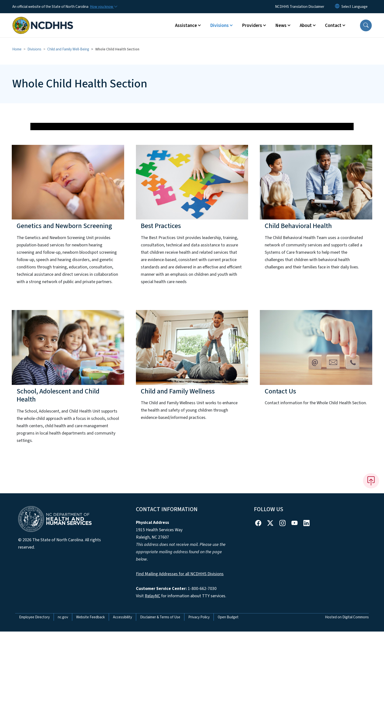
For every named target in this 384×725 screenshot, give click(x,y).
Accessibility (122, 710)
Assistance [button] (186, 25)
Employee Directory (34, 710)
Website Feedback (90, 710)
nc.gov (63, 710)
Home (17, 49)
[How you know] (103, 6)
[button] (366, 25)
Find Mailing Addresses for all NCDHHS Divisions (180, 667)
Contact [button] (333, 25)
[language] (354, 6)
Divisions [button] (219, 25)
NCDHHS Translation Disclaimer (299, 6)
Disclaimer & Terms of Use (160, 710)
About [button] (306, 25)
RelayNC (152, 689)
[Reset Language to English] (337, 6)
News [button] (281, 25)
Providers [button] (252, 25)
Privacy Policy (199, 710)
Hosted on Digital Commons (347, 710)
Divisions (34, 49)
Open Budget (228, 710)
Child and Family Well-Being (68, 49)
